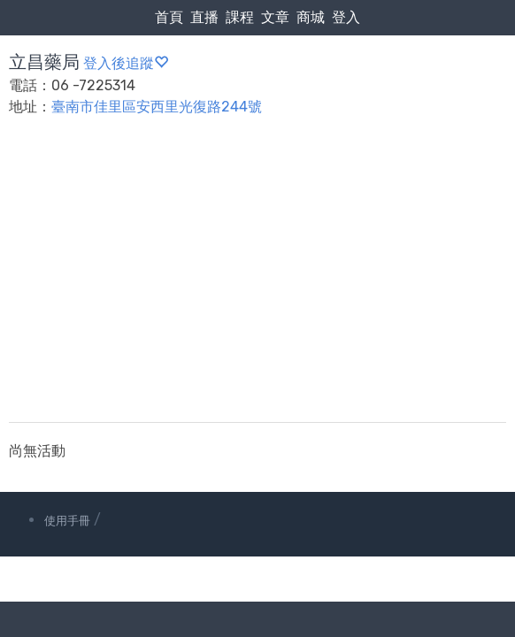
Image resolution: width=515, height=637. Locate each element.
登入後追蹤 (125, 63)
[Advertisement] (257, 280)
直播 (204, 17)
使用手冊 (67, 520)
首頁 (169, 17)
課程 (240, 17)
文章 (275, 17)
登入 (346, 17)
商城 (310, 17)
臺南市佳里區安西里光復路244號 (156, 106)
